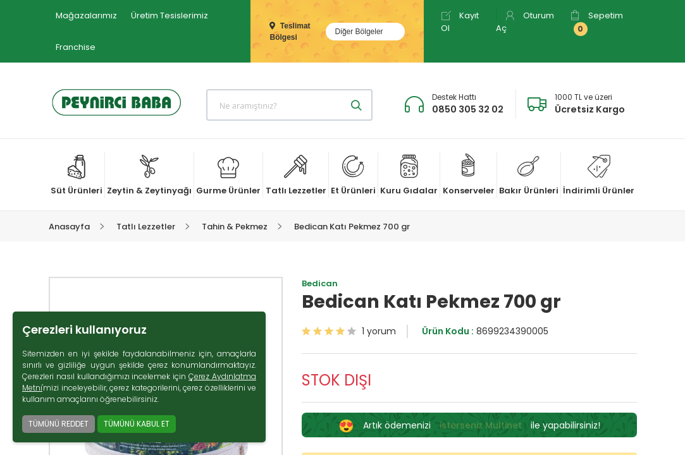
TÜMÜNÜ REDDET (58, 423)
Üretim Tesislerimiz (169, 15)
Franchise (76, 47)
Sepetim (596, 22)
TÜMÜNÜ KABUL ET (137, 423)
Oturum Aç (525, 21)
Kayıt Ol (460, 21)
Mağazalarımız (86, 15)
